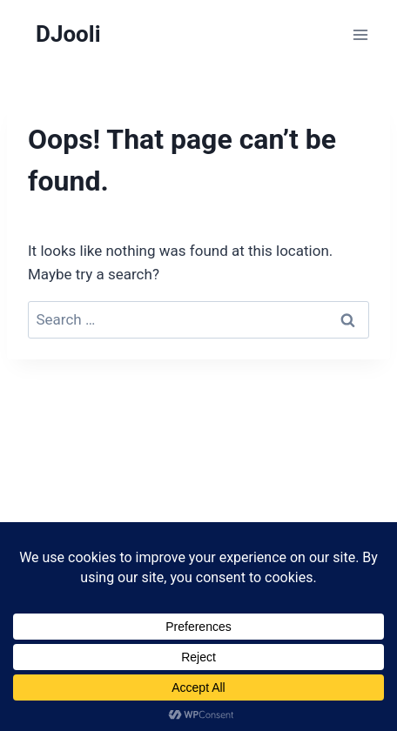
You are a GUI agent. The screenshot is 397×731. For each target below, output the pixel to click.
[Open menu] (360, 34)
